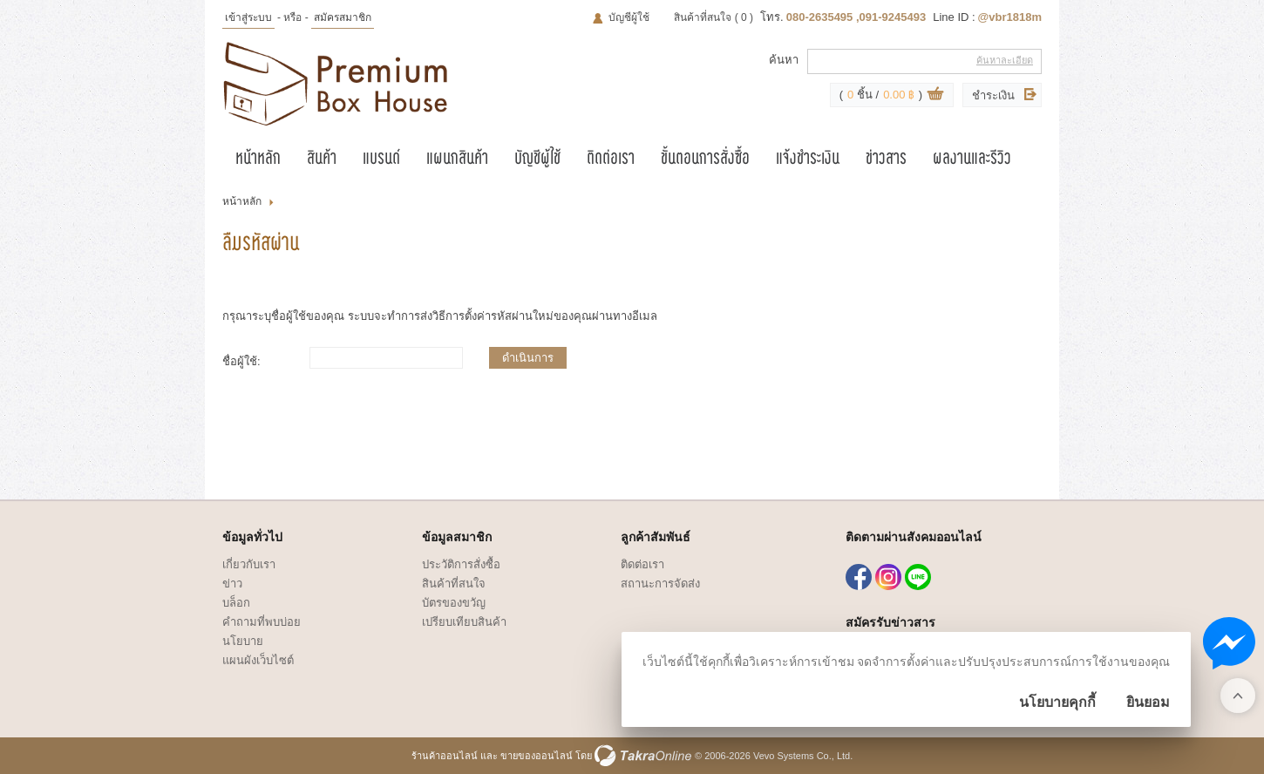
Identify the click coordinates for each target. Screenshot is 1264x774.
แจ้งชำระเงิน (807, 159)
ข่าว (232, 583)
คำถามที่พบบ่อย (261, 621)
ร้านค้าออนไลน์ (444, 755)
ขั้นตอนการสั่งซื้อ (705, 159)
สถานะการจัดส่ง (660, 583)
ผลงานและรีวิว (972, 159)
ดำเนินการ (528, 357)
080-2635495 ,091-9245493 (856, 17)
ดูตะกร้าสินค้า (935, 96)
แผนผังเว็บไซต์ (258, 660)
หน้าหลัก (258, 159)
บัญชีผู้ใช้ (628, 17)
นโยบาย (242, 641)
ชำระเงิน (993, 95)
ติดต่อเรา (611, 159)
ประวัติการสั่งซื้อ (461, 564)
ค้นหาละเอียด (1004, 60)
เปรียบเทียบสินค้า (464, 621)
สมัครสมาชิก (342, 17)
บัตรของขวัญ (454, 602)
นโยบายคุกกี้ (1057, 702)
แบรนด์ (381, 159)
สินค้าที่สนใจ (713, 17)
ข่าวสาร (886, 159)
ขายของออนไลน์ (536, 755)
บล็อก (236, 602)
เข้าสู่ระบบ (248, 17)
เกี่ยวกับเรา (248, 564)
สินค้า (321, 159)
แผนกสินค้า (457, 159)
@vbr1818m (1010, 17)
